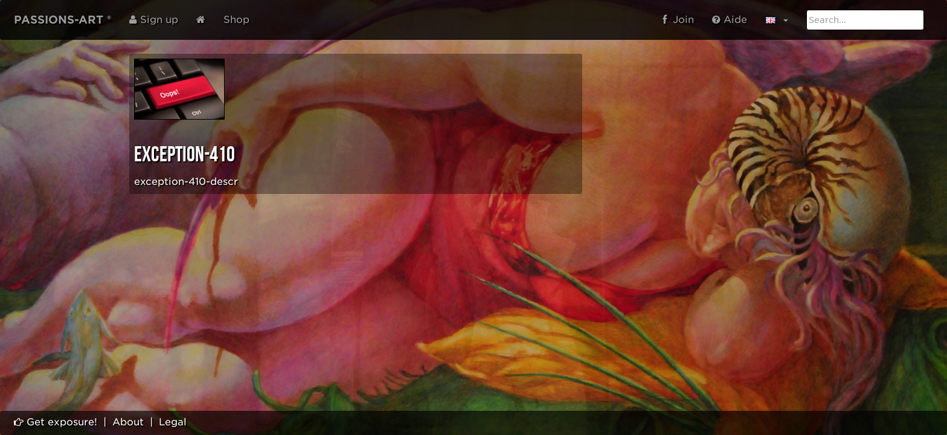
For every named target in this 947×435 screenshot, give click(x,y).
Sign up (153, 19)
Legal (173, 422)
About (128, 422)
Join (678, 19)
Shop (236, 19)
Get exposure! (55, 422)
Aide (729, 19)
